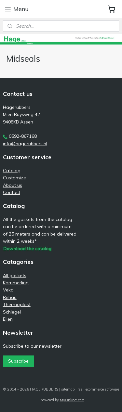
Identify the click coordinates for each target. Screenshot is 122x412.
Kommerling (16, 283)
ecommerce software (102, 389)
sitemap (68, 389)
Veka (8, 290)
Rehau (10, 297)
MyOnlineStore (72, 400)
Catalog (11, 171)
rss (80, 389)
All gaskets (14, 275)
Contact (11, 192)
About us (12, 185)
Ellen (8, 319)
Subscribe (18, 361)
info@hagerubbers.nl (25, 144)
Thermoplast (17, 304)
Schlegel (12, 312)
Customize (14, 178)
